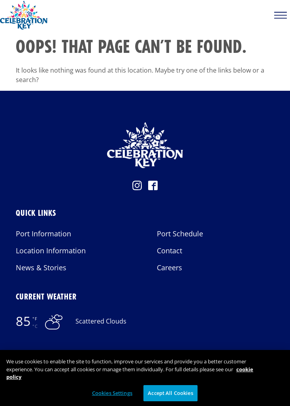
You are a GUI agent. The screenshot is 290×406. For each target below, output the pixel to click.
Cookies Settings (112, 395)
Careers (169, 267)
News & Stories (41, 267)
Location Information (51, 250)
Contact (169, 250)
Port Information (43, 233)
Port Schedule (180, 233)
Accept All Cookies (170, 395)
